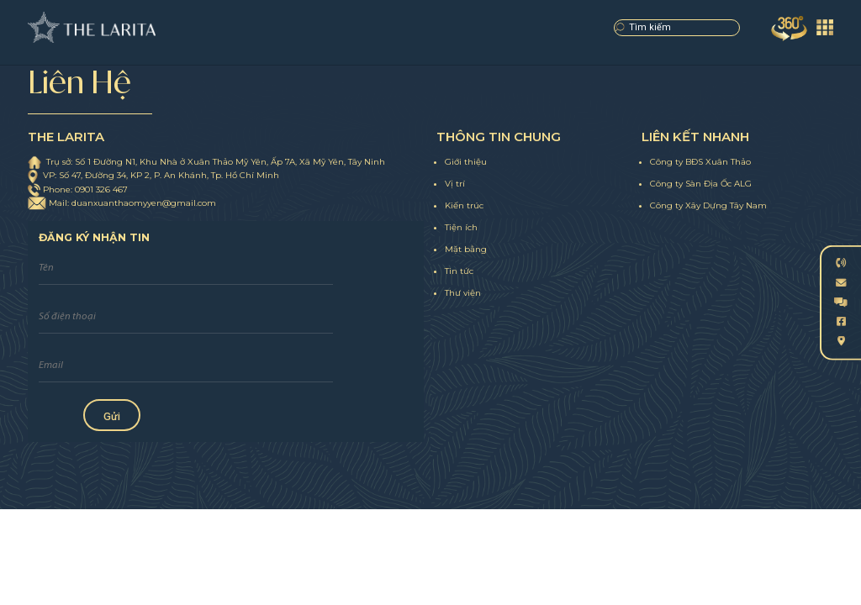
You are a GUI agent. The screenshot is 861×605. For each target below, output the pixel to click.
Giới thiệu (466, 161)
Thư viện (463, 292)
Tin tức (459, 271)
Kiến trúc (464, 205)
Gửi (111, 416)
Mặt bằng (466, 249)
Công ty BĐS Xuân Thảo (700, 161)
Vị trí (455, 183)
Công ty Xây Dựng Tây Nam (708, 205)
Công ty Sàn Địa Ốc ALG (701, 183)
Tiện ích (461, 227)
